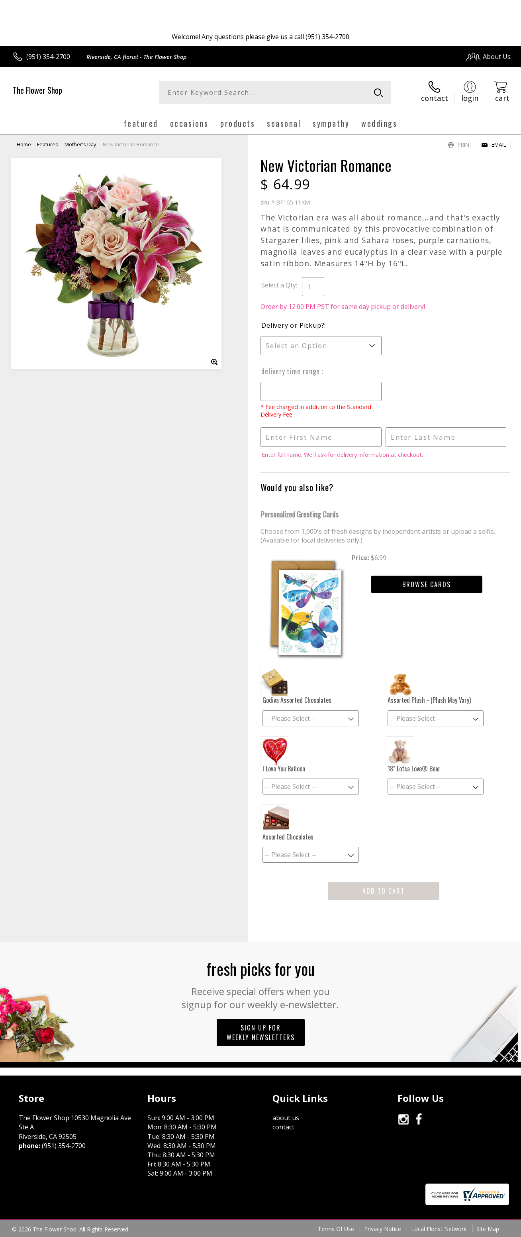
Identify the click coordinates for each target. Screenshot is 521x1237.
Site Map (487, 1229)
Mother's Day (80, 144)
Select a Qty (278, 285)
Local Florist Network (438, 1229)
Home (24, 144)
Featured (48, 144)
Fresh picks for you (260, 984)
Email (493, 144)
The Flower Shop (37, 90)
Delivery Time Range (291, 371)
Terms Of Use (336, 1229)
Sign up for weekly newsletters (261, 1032)
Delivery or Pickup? (292, 325)
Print (460, 144)
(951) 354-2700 (48, 56)
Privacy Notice (382, 1229)
